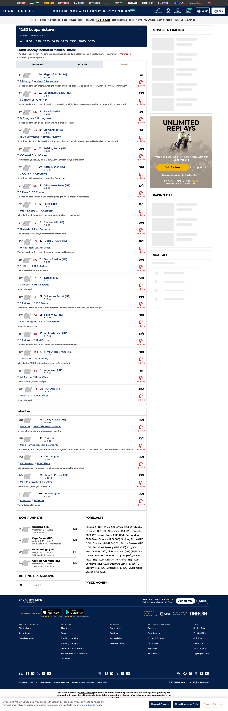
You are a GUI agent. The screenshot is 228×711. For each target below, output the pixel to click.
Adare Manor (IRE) (54, 166)
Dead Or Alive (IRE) (55, 240)
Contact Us (115, 628)
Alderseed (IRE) (53, 370)
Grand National (26, 638)
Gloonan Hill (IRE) (54, 222)
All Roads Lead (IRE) (55, 333)
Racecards (153, 628)
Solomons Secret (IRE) (57, 296)
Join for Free (172, 167)
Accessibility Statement (72, 648)
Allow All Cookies (160, 705)
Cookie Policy (102, 682)
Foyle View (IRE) (53, 314)
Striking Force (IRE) (55, 148)
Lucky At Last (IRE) (55, 419)
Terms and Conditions (28, 682)
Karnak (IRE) (51, 277)
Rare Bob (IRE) (52, 111)
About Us (65, 628)
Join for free (185, 600)
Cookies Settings (212, 705)
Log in (203, 600)
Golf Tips (197, 638)
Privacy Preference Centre (83, 682)
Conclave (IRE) (52, 493)
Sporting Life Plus (69, 638)
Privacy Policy (45, 682)
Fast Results (154, 633)
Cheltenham (25, 628)
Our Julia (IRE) (53, 388)
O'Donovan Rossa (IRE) (57, 185)
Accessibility (116, 638)
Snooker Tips (199, 648)
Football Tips (199, 633)
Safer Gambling (117, 643)
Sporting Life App (69, 643)
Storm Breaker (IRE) (55, 259)
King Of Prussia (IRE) (56, 475)
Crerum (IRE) (51, 456)
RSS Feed (65, 658)
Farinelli (49, 438)
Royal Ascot (24, 633)
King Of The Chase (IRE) (58, 351)
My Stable (152, 648)
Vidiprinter (153, 643)
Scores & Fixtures (156, 638)
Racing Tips (199, 628)
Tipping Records (201, 653)
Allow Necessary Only (186, 705)
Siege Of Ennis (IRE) (55, 74)
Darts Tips (198, 643)
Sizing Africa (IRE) (54, 129)
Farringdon (50, 203)
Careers (64, 633)
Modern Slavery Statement (74, 653)
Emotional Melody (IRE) (57, 92)
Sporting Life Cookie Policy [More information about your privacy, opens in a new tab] (88, 706)
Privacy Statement (61, 682)
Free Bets (152, 653)
